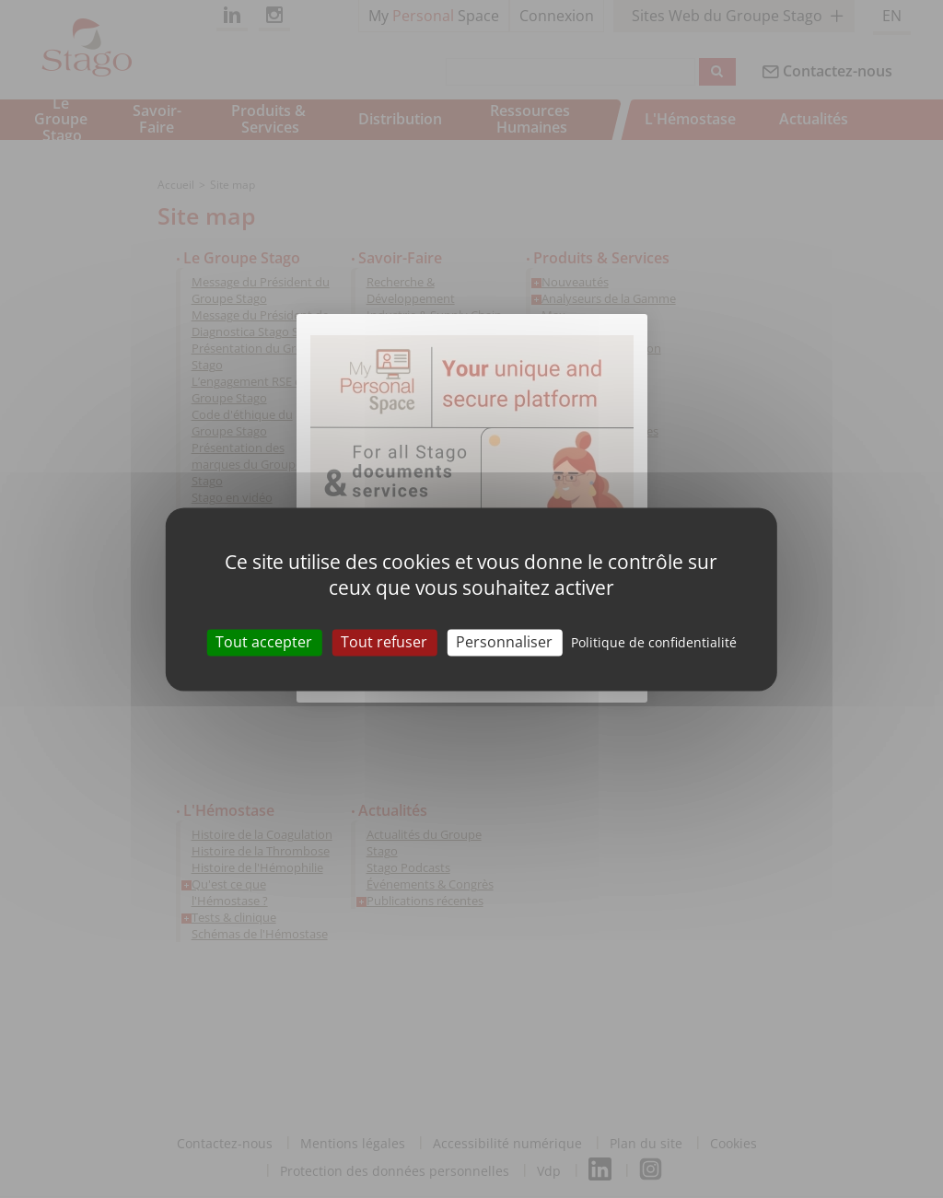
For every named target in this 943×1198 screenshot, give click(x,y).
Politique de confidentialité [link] (654, 642)
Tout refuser (384, 642)
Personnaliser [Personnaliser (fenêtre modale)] (504, 642)
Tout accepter (263, 642)
